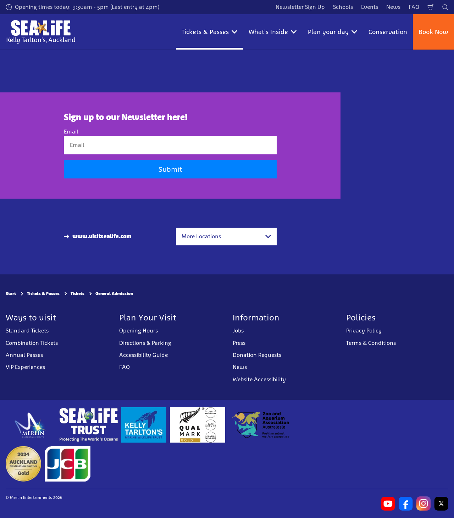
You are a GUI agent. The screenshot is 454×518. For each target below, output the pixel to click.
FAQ (414, 7)
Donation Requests (257, 355)
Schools (343, 7)
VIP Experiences (25, 367)
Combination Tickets (32, 343)
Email (71, 131)
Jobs (238, 330)
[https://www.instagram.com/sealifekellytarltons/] (423, 503)
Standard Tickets (27, 330)
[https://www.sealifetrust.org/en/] (88, 425)
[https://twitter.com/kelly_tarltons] (441, 503)
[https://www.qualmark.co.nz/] (197, 425)
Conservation (388, 32)
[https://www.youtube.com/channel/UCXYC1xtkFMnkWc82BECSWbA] (388, 503)
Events (369, 7)
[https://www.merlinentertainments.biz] (31, 425)
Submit (170, 169)
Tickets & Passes (43, 293)
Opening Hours (138, 330)
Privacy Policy (364, 330)
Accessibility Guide (143, 355)
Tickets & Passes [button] (209, 32)
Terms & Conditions (371, 343)
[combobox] (226, 236)
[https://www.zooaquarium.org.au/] (261, 425)
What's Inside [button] (273, 32)
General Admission (114, 293)
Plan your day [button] (332, 32)
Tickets (77, 293)
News (393, 7)
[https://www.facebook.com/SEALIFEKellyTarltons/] (406, 503)
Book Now (433, 32)
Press (239, 343)
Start (11, 293)
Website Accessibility (259, 379)
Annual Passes (24, 355)
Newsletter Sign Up (300, 7)
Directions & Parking (145, 343)
